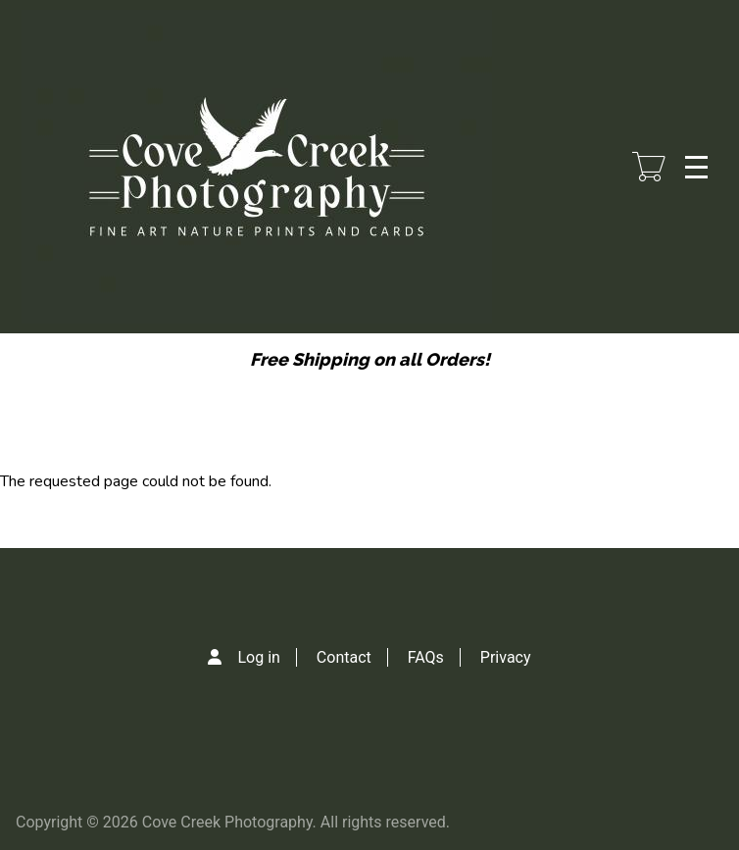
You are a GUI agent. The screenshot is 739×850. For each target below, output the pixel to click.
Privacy (505, 657)
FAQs (426, 657)
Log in (258, 657)
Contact (344, 657)
